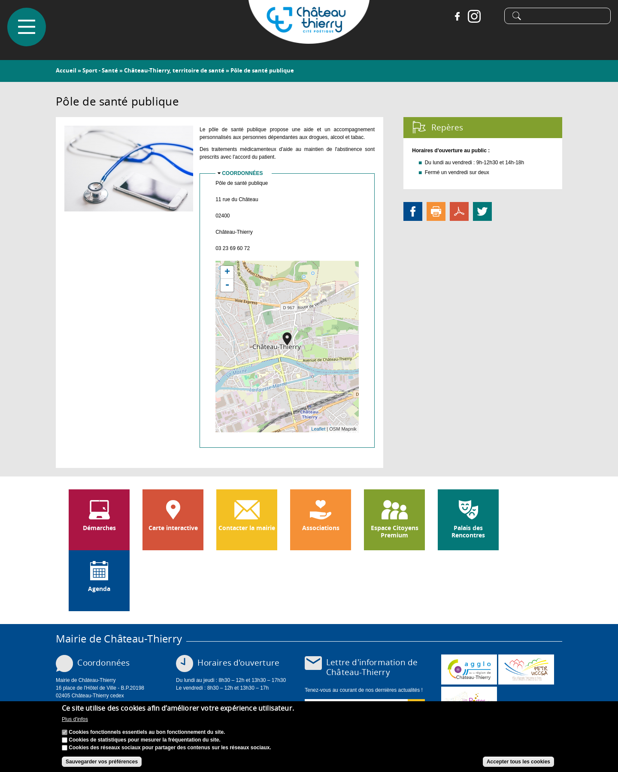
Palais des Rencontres (468, 532)
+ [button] (227, 272)
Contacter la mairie (246, 528)
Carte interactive (173, 528)
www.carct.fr (469, 669)
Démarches (99, 528)
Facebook (455, 17)
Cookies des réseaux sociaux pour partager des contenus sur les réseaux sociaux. (170, 748)
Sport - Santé (100, 70)
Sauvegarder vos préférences (102, 762)
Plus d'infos (75, 719)
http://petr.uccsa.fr (526, 669)
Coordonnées (242, 173)
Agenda (99, 589)
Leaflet (318, 428)
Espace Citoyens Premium (394, 532)
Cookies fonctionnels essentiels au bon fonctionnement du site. (147, 732)
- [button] (227, 285)
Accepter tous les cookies (518, 762)
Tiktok (490, 17)
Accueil (66, 70)
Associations (320, 528)
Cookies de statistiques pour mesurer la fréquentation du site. (144, 740)
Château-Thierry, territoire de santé (174, 70)
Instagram (473, 17)
